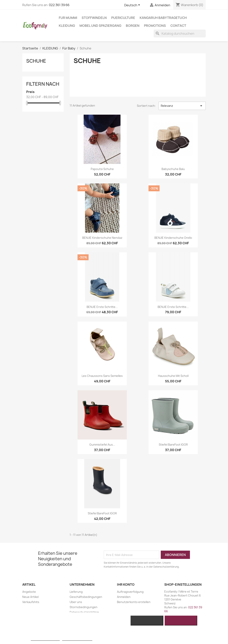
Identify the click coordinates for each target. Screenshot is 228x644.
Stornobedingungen (83, 607)
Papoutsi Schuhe (102, 169)
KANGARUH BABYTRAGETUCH (163, 18)
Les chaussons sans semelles (102, 376)
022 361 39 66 (59, 5)
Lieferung (76, 592)
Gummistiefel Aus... (102, 444)
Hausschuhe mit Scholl (173, 376)
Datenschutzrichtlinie (84, 612)
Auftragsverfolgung (130, 592)
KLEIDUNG (67, 25)
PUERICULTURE (123, 18)
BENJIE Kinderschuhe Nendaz (102, 238)
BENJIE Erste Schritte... (102, 307)
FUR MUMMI (68, 18)
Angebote (29, 592)
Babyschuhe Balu (173, 169)
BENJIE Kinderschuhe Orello (173, 238)
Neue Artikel (30, 597)
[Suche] (180, 33)
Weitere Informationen (45, 638)
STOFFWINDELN (94, 18)
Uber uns (76, 602)
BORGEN (132, 25)
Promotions (155, 25)
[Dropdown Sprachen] (132, 5)
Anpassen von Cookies (77, 638)
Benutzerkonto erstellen (133, 602)
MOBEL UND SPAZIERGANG (100, 25)
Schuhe (36, 61)
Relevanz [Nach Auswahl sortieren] (182, 105)
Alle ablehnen (147, 621)
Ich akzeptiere (180, 621)
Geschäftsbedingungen (86, 597)
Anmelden (124, 597)
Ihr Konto (126, 584)
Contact (178, 25)
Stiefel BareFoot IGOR (173, 444)
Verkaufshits (30, 602)
